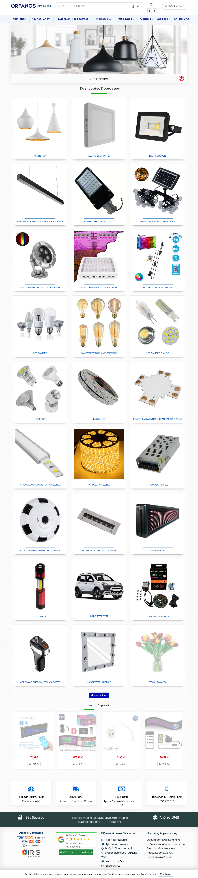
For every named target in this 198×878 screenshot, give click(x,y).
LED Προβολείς (157, 155)
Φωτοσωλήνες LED (99, 484)
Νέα (89, 705)
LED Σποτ (40, 419)
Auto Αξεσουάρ (99, 616)
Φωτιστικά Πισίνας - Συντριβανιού (40, 287)
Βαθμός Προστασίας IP (116, 848)
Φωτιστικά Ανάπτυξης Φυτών (99, 287)
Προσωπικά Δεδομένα (159, 857)
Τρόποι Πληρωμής (114, 840)
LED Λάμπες (40, 353)
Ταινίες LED (99, 419)
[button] (24, 54)
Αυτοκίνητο (126, 19)
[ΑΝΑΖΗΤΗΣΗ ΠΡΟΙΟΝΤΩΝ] (99, 5)
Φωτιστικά (99, 78)
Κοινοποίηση (99, 695)
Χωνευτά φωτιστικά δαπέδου (99, 550)
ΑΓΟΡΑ (34, 764)
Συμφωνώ (165, 874)
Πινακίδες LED (104, 19)
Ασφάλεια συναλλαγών (160, 853)
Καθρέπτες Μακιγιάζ (99, 682)
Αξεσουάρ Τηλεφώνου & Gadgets (40, 682)
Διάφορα (163, 19)
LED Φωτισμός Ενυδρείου (157, 287)
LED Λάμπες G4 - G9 (157, 353)
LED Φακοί (40, 616)
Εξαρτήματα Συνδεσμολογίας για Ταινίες (157, 419)
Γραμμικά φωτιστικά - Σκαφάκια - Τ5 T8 (40, 221)
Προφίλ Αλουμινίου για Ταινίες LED (40, 484)
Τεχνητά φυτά (158, 682)
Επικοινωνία (181, 19)
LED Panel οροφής (99, 155)
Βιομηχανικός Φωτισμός (99, 221)
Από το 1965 (44, 6)
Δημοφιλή (104, 705)
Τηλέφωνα (145, 19)
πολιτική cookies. (147, 874)
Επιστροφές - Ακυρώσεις (161, 848)
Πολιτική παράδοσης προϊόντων (166, 844)
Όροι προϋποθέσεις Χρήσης (163, 840)
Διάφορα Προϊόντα (158, 616)
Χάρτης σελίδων (112, 861)
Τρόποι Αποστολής (114, 844)
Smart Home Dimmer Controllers (40, 550)
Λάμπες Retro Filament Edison (99, 353)
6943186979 (167, 801)
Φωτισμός (20, 19)
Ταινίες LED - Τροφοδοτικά (73, 19)
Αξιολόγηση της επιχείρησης (76, 852)
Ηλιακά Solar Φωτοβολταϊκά (157, 221)
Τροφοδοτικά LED (157, 484)
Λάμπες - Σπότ (42, 19)
